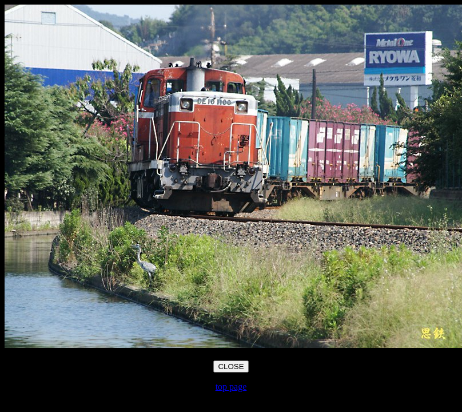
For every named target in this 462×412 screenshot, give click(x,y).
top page (231, 386)
